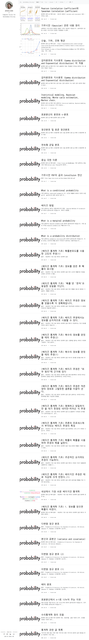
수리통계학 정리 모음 (52, 611)
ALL (21, 2)
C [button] (66, 2)
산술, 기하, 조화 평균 (53, 40)
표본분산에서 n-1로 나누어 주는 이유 (61, 596)
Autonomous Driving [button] (28, 2)
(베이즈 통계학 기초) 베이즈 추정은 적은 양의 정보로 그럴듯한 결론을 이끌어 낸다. (63, 386)
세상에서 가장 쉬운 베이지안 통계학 (60, 488)
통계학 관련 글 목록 (52, 626)
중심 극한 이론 (49, 159)
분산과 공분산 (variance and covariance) (63, 536)
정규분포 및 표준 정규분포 (55, 129)
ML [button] (42, 2)
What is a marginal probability (58, 219)
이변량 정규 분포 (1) (52, 566)
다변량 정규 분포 (50, 520)
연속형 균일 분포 (50, 144)
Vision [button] (51, 2)
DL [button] (46, 2)
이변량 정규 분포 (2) (52, 551)
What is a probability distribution (60, 234)
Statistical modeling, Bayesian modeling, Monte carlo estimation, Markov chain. (60, 97)
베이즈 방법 (47, 204)
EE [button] (57, 2)
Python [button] (62, 2)
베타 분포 (46, 581)
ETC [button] (70, 2)
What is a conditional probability (60, 189)
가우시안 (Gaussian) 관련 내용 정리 (60, 25)
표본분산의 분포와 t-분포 (54, 114)
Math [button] (38, 2)
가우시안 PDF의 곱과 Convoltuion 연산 (61, 174)
